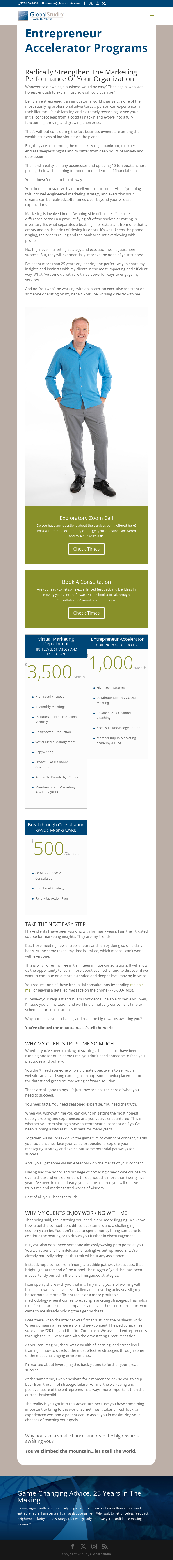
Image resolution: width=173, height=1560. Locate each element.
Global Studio (100, 1554)
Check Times (86, 549)
